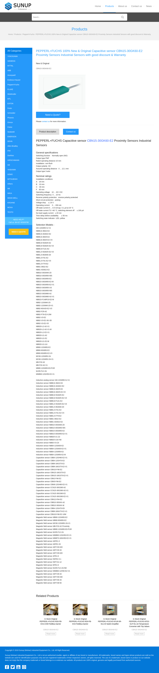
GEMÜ (10, 174)
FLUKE (10, 89)
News (149, 6)
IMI (8, 189)
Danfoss (10, 155)
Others (10, 184)
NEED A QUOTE (19, 232)
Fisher (9, 127)
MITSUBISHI (12, 179)
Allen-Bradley (12, 146)
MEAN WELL (12, 198)
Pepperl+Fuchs (28, 34)
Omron (10, 122)
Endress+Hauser (13, 80)
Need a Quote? (52, 115)
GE (8, 165)
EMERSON (11, 137)
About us (122, 6)
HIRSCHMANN (13, 160)
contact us (46, 121)
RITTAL (10, 66)
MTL (9, 99)
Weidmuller (11, 94)
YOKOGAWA (12, 56)
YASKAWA (11, 170)
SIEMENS (11, 61)
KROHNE (11, 203)
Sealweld (11, 132)
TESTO (10, 212)
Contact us (136, 6)
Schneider (11, 113)
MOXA (10, 207)
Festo (9, 108)
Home (98, 6)
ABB (9, 70)
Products (109, 6)
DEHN (9, 141)
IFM (8, 151)
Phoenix (10, 118)
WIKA (9, 193)
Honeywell (11, 75)
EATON (10, 104)
